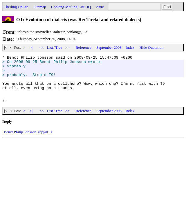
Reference (83, 47)
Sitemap (39, 7)
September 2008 (109, 47)
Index (130, 47)
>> (67, 47)
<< (42, 47)
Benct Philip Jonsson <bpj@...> (28, 141)
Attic (100, 7)
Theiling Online (16, 7)
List (50, 47)
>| (31, 47)
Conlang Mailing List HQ (71, 7)
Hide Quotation (152, 47)
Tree (58, 47)
